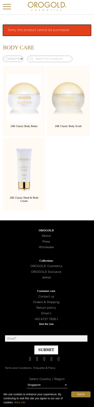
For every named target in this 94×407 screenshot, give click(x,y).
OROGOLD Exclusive (46, 271)
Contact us (46, 296)
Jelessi (46, 277)
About (46, 235)
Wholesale (46, 247)
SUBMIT (46, 349)
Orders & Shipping (46, 302)
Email (46, 313)
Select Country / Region (47, 379)
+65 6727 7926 (46, 319)
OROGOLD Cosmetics (46, 266)
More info (19, 402)
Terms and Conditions (18, 368)
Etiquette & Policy (44, 368)
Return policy (46, 307)
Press (46, 241)
